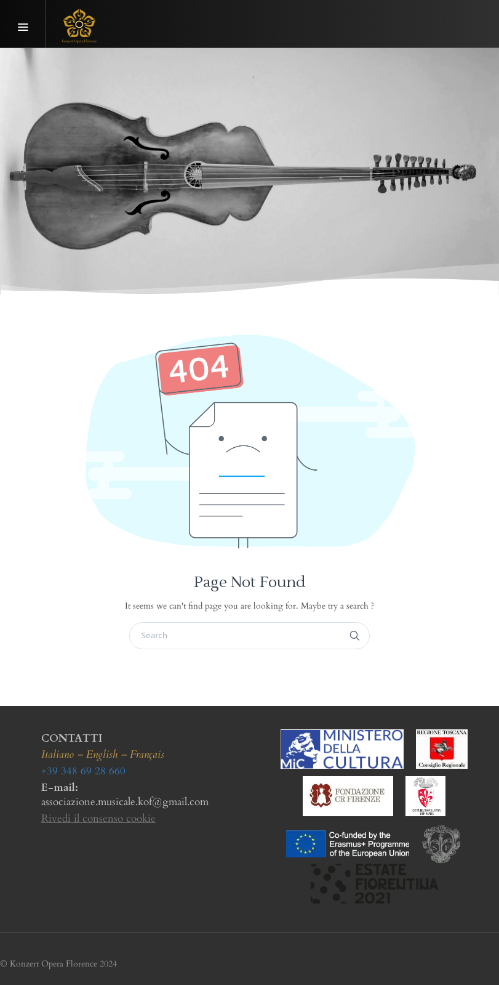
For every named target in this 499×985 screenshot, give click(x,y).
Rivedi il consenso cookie (98, 818)
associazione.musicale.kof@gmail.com (125, 802)
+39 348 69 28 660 (83, 771)
